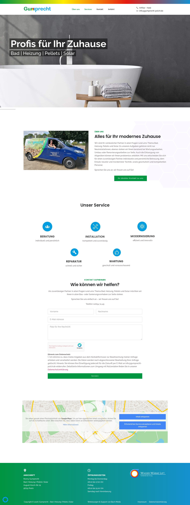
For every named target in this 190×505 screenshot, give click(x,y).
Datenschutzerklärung (58, 369)
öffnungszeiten (96, 475)
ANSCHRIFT (29, 475)
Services (88, 9)
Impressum (142, 502)
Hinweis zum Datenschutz (59, 354)
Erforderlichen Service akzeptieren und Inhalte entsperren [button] (142, 425)
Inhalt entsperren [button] (142, 417)
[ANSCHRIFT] (25, 470)
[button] (5, 499)
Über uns (76, 9)
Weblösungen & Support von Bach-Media (104, 502)
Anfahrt (111, 9)
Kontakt (100, 9)
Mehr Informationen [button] (71, 425)
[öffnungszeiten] (89, 470)
